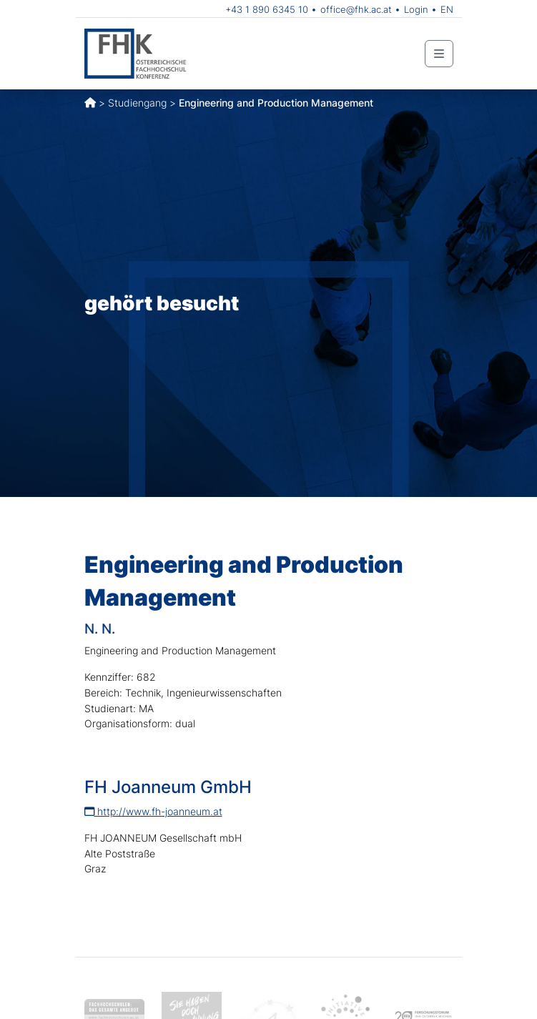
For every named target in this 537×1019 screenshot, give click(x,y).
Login (416, 9)
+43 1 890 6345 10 (266, 9)
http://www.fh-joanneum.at (153, 811)
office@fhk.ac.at (356, 9)
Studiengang (137, 103)
